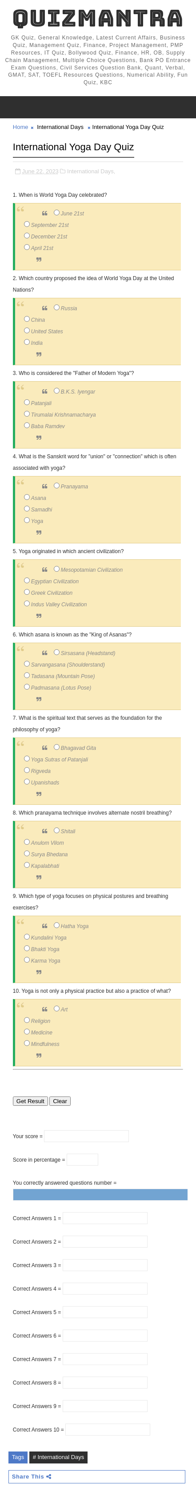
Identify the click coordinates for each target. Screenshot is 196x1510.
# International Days (58, 1457)
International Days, (91, 171)
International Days (60, 127)
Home (20, 127)
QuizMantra (98, 18)
